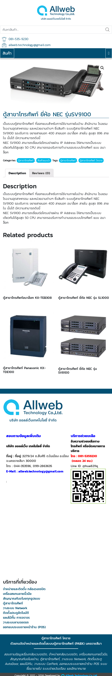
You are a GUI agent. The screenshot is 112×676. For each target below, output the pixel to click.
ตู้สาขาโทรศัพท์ (25, 160)
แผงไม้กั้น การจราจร (16, 617)
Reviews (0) (41, 173)
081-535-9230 (15, 39)
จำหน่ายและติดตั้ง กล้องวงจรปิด (24, 589)
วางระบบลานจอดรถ (16, 622)
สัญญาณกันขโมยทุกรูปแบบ (21, 598)
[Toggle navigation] (108, 53)
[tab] (17, 173)
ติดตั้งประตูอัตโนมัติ (16, 612)
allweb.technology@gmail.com (26, 44)
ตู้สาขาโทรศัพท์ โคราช (91, 160)
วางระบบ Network (15, 608)
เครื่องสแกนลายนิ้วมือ (17, 593)
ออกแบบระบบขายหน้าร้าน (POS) (24, 627)
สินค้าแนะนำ (43, 160)
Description (17, 173)
